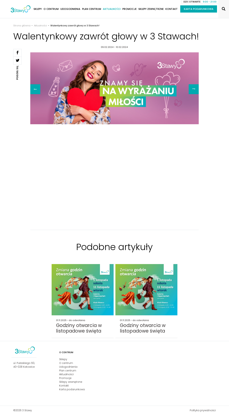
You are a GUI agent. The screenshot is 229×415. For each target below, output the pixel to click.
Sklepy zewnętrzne (151, 9)
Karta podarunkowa (198, 9)
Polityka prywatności (203, 410)
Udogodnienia (70, 9)
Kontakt (171, 9)
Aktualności (112, 9)
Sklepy (38, 9)
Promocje (129, 9)
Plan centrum (91, 9)
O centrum (51, 9)
